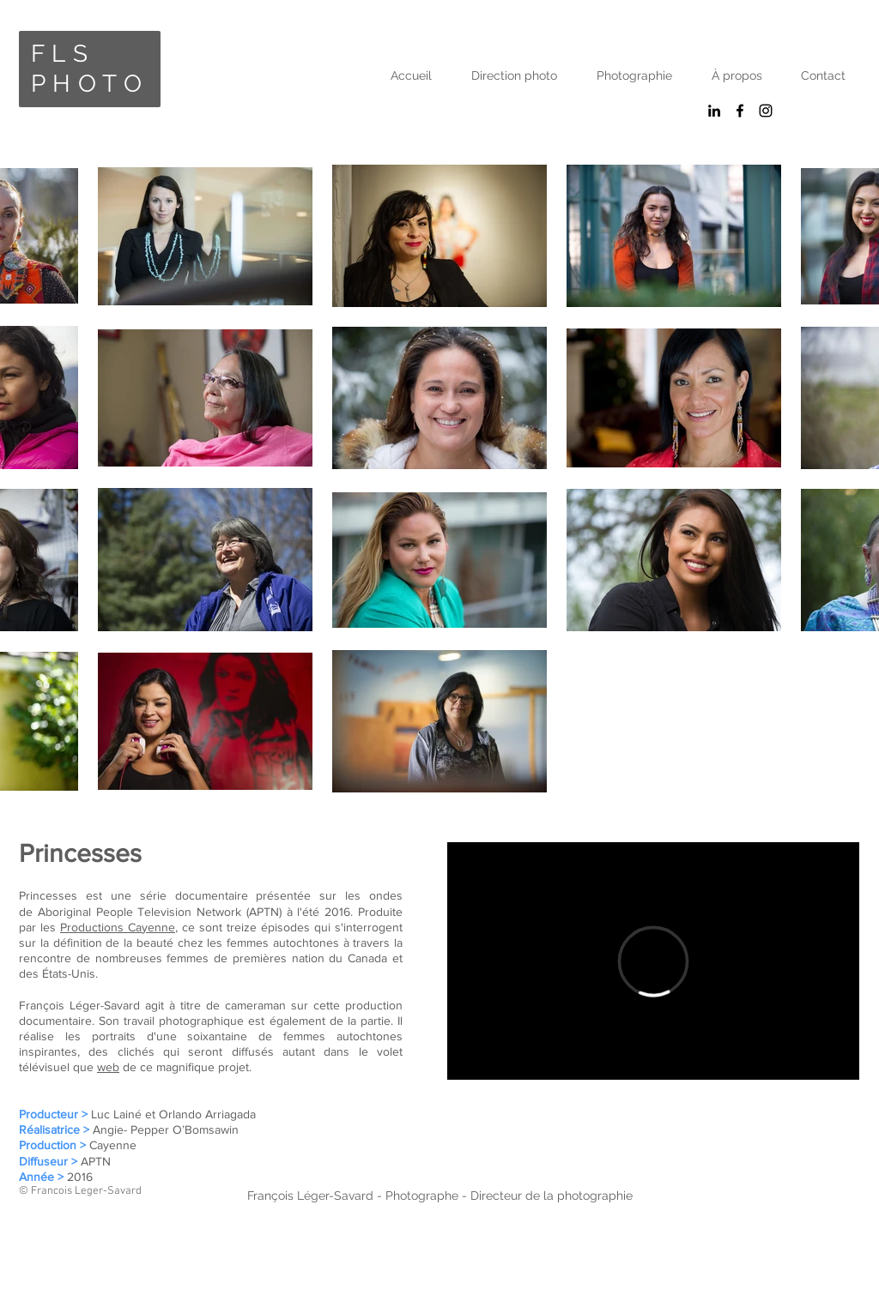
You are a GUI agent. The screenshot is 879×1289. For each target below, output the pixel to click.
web (108, 1067)
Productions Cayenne (117, 927)
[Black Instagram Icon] (765, 110)
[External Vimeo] (653, 961)
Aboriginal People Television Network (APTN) (160, 912)
